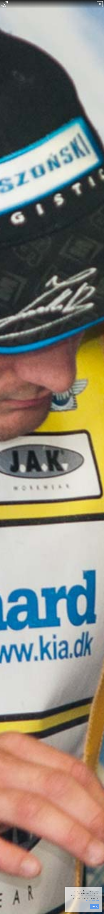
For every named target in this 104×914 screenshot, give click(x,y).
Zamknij (94, 907)
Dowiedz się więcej (92, 901)
